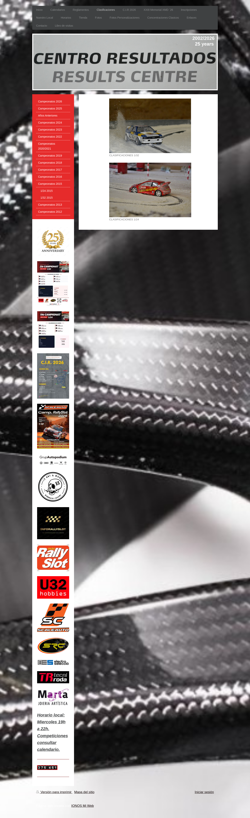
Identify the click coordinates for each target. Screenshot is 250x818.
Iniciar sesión (204, 792)
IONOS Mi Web (82, 806)
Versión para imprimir (54, 792)
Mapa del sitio (84, 792)
